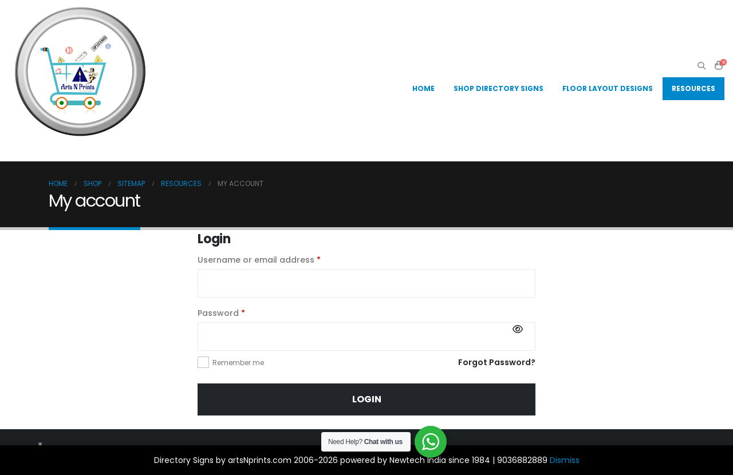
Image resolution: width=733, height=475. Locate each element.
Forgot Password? (496, 362)
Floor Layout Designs (607, 88)
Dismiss (565, 460)
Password (240, 312)
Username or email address (277, 259)
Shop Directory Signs (498, 88)
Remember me (238, 362)
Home (423, 88)
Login (366, 399)
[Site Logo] (80, 71)
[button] (701, 66)
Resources (693, 88)
